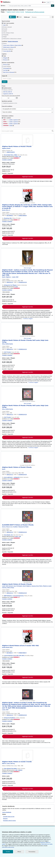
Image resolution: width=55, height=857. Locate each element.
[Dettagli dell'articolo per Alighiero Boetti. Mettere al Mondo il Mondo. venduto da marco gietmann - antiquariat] (27, 458)
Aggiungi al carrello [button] (27, 176)
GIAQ (16, 286)
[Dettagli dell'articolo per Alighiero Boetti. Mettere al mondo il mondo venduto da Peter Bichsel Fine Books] (27, 755)
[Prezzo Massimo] (12, 98)
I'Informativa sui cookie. (47, 844)
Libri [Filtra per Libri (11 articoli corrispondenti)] (5, 25)
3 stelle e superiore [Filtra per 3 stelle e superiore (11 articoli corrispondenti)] (11, 121)
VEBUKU (20, 770)
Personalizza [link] (32, 851)
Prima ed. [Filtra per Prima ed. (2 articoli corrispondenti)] (5, 64)
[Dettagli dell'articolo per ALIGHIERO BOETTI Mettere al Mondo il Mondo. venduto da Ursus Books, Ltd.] (27, 516)
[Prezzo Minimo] (5, 98)
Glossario (5, 818)
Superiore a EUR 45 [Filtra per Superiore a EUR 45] (7, 93)
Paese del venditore (7, 112)
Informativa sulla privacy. (8, 847)
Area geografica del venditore (9, 108)
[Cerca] (52, 5)
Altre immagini (27, 268)
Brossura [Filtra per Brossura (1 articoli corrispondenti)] (5, 59)
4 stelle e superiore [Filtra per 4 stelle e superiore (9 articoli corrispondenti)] (11, 123)
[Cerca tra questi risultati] (27, 131)
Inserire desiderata (6, 812)
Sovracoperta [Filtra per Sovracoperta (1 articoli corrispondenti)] (6, 68)
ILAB (20, 156)
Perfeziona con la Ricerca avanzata (34, 12)
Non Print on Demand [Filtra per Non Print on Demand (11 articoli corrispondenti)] (9, 72)
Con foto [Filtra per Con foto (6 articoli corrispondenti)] (5, 70)
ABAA (16, 156)
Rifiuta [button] (19, 851)
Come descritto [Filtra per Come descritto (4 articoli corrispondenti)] (7, 51)
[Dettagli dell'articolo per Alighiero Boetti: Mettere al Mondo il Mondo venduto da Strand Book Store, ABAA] (27, 140)
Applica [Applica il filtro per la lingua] (4, 81)
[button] (52, 131)
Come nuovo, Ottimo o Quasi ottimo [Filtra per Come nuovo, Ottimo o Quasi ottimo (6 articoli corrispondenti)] (12, 45)
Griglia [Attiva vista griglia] (19, 17)
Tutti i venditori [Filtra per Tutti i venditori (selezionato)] (7, 118)
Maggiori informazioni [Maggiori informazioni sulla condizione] (13, 41)
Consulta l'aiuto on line (8, 816)
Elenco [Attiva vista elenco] (12, 17)
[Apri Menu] (3, 5)
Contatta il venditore (7, 159)
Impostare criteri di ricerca (9, 820)
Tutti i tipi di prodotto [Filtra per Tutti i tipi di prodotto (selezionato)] (8, 23)
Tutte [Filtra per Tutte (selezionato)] (4, 56)
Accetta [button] (8, 851)
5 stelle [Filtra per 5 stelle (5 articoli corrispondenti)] (8, 125)
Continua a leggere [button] (28, 318)
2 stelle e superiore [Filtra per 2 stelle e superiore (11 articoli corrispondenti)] (11, 119)
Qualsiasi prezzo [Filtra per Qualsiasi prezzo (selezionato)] (7, 88)
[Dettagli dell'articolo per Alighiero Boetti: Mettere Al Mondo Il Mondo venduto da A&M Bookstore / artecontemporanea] (27, 575)
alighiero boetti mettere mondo (15, 12)
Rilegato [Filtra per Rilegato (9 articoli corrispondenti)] (5, 58)
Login (48, 2)
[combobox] (29, 5)
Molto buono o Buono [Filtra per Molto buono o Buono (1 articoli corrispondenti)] (9, 47)
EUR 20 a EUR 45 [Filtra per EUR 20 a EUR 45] (7, 91)
